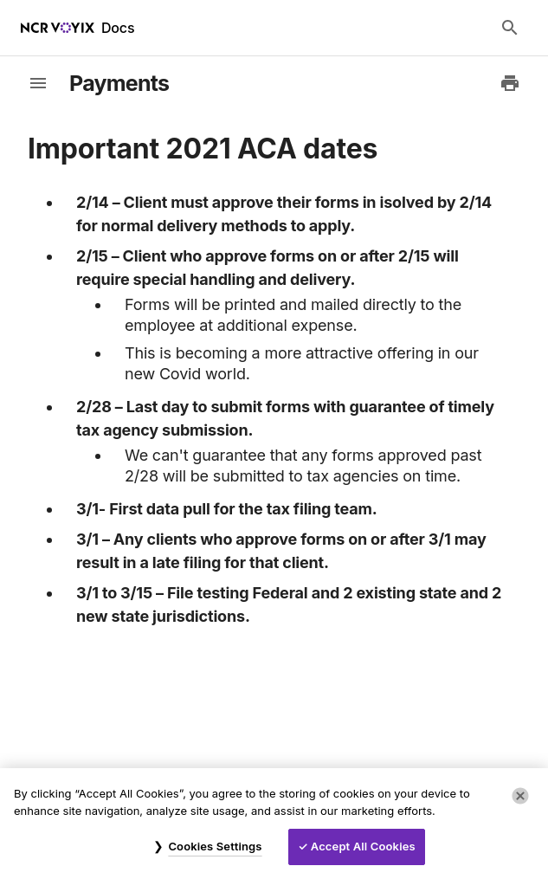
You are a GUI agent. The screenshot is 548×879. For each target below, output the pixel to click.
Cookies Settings (214, 846)
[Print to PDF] (510, 83)
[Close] (520, 796)
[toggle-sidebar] (38, 83)
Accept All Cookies (363, 846)
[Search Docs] (510, 27)
